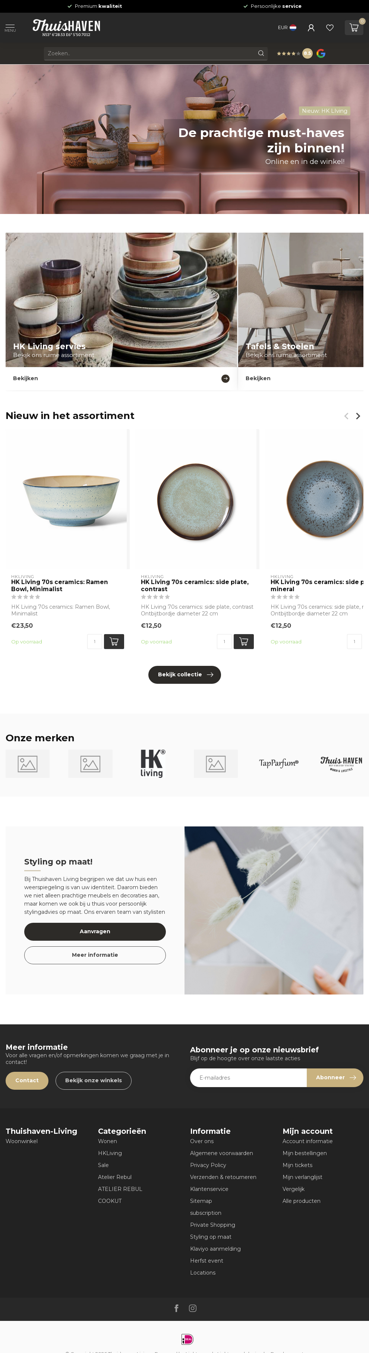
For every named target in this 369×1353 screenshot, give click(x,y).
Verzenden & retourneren (223, 1177)
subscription (205, 1213)
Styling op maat (210, 1236)
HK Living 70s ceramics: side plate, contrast (195, 585)
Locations (202, 1272)
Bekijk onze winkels (93, 1080)
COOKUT (110, 1201)
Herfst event (206, 1260)
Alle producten (302, 1201)
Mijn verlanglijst (302, 1177)
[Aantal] (94, 641)
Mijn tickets (297, 1165)
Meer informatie (95, 955)
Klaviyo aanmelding (215, 1248)
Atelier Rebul (115, 1177)
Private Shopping (212, 1225)
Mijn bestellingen (305, 1153)
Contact (27, 1080)
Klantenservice (209, 1189)
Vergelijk (294, 1189)
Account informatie (308, 1141)
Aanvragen (95, 931)
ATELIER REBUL (120, 1189)
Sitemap (201, 1201)
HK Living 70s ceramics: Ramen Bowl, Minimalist (59, 585)
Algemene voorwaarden (221, 1153)
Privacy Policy (208, 1165)
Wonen (107, 1141)
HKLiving (110, 1153)
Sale (103, 1165)
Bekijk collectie (185, 674)
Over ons (202, 1141)
